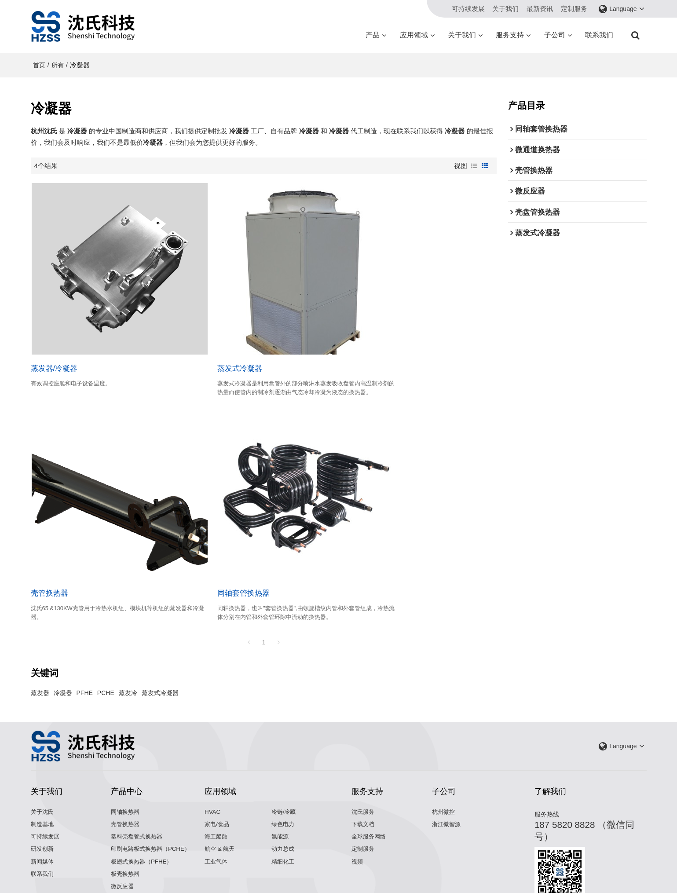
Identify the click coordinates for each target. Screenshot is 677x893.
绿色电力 (283, 773)
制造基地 (43, 773)
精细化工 (283, 812)
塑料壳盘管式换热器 (138, 786)
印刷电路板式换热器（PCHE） (153, 799)
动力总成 (283, 799)
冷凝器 (63, 642)
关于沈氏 (43, 761)
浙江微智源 (447, 773)
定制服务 (574, 8)
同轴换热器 (126, 761)
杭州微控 (444, 761)
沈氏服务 (363, 761)
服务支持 (510, 35)
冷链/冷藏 (284, 761)
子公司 (554, 35)
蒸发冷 (128, 642)
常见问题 (346, 873)
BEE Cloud (411, 882)
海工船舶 (217, 786)
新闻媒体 (43, 812)
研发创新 (43, 799)
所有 (57, 65)
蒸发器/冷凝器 (54, 342)
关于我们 (505, 8)
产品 (373, 35)
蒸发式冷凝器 (211, 342)
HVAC (213, 761)
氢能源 (280, 786)
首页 (39, 65)
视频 (357, 812)
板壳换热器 (126, 824)
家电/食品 (218, 773)
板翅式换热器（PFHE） (143, 812)
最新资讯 (540, 8)
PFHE (85, 642)
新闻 (300, 873)
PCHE (105, 642)
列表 (474, 165)
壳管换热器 (365, 342)
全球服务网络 (369, 786)
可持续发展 (468, 8)
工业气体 (217, 812)
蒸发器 (40, 642)
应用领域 (414, 35)
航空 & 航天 (221, 799)
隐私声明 (371, 873)
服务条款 (397, 873)
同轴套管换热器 (57, 542)
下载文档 (363, 773)
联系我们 (599, 35)
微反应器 (123, 837)
